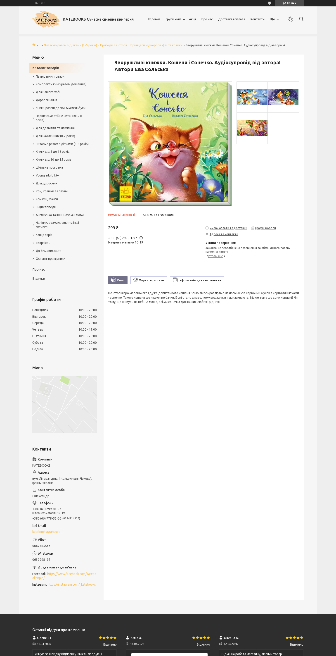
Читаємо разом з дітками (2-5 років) (70, 45)
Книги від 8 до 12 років (53, 151)
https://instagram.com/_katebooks (72, 584)
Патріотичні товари (50, 76)
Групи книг (173, 19)
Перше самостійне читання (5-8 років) (59, 118)
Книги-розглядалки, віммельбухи (60, 108)
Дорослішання (46, 100)
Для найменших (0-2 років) (55, 136)
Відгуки (38, 278)
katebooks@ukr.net (46, 532)
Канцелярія (44, 235)
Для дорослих (46, 183)
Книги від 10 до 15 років (53, 159)
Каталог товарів (45, 68)
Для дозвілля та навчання (55, 128)
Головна (154, 19)
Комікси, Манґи (47, 199)
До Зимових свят (48, 251)
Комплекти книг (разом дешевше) (61, 84)
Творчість (43, 243)
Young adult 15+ (47, 175)
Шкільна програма (49, 167)
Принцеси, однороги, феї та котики (156, 45)
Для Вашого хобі (48, 92)
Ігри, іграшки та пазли (52, 191)
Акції (192, 19)
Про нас (207, 19)
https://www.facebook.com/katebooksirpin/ (64, 576)
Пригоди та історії (113, 45)
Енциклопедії (46, 207)
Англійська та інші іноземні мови (60, 215)
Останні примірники (50, 258)
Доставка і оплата (231, 19)
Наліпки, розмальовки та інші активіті (57, 225)
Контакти (258, 19)
